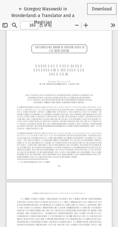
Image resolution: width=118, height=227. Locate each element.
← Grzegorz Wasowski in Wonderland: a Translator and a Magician (43, 15)
